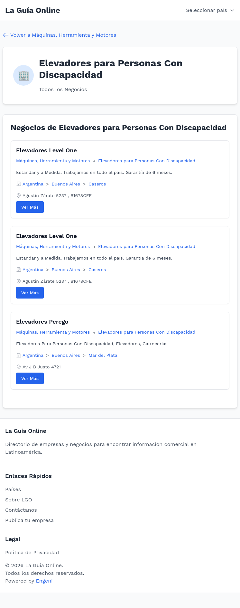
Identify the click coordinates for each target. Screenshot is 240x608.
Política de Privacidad (32, 552)
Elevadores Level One (46, 150)
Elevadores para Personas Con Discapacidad (146, 160)
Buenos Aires (67, 183)
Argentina (34, 183)
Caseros (97, 183)
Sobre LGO (18, 500)
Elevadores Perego (42, 321)
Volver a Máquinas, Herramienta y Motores (59, 35)
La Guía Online (32, 10)
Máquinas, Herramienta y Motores (53, 160)
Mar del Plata (102, 355)
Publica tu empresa (29, 520)
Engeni (44, 581)
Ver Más (30, 207)
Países (13, 489)
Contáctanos (21, 510)
